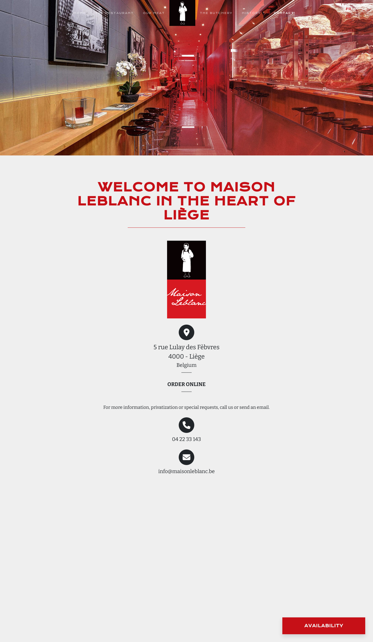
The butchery (216, 13)
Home (80, 13)
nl (348, 17)
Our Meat (154, 13)
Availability (323, 626)
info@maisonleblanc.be (186, 471)
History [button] (252, 13)
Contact (284, 13)
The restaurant (114, 13)
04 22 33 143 (186, 439)
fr (348, 9)
